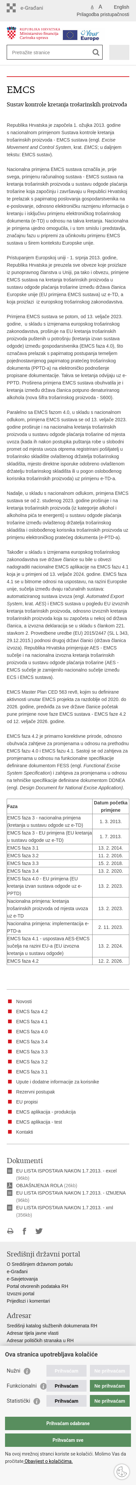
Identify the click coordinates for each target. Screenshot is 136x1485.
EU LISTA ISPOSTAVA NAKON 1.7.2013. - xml (64, 1207)
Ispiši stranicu (10, 1231)
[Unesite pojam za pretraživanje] (36, 52)
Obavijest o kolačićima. (48, 1461)
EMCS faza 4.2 (31, 1011)
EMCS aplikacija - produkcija (46, 1112)
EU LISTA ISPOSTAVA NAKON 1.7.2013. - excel (66, 1170)
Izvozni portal (20, 1293)
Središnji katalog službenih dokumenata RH (52, 1325)
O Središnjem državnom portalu (40, 1264)
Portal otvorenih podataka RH (37, 1286)
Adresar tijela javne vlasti (32, 1333)
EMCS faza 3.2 (31, 1061)
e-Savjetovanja (22, 1279)
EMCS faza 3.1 (31, 1071)
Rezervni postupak (35, 1092)
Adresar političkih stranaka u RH (40, 1340)
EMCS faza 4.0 (31, 1031)
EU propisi (27, 1102)
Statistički (18, 1401)
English (121, 7)
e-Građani (17, 1271)
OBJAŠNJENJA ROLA (39, 1185)
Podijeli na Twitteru (38, 1231)
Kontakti (24, 1132)
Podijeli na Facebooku (24, 1231)
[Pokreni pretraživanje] (96, 52)
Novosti (24, 1001)
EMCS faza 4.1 (31, 1021)
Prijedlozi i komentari (28, 1301)
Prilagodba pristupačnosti (103, 14)
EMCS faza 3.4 (31, 1041)
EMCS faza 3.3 (31, 1051)
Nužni (13, 1371)
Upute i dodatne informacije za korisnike (57, 1081)
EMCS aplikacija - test (39, 1122)
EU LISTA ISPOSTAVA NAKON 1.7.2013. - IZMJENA (70, 1193)
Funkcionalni (22, 1386)
